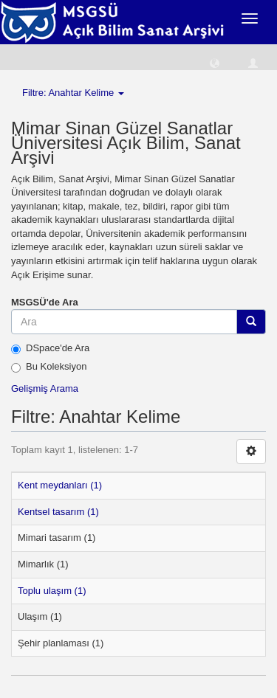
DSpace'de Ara (50, 348)
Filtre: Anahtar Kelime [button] (73, 92)
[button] (215, 62)
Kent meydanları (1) (60, 485)
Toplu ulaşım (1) (52, 590)
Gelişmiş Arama (44, 388)
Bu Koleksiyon (48, 367)
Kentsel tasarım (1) (58, 511)
